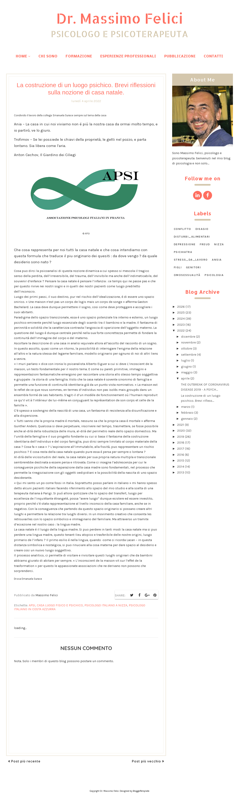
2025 (181, 312)
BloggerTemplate (141, 791)
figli (178, 267)
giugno (186, 366)
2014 (180, 466)
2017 (180, 448)
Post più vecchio (146, 761)
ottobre (186, 348)
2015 (180, 460)
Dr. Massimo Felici (119, 17)
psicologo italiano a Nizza (105, 605)
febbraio (187, 412)
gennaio (187, 419)
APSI (32, 605)
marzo (185, 407)
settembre (188, 354)
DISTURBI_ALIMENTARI (192, 236)
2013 (180, 472)
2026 (181, 307)
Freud (205, 244)
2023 (181, 325)
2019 (180, 437)
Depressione (184, 244)
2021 (180, 425)
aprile (185, 378)
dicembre (188, 336)
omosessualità (187, 275)
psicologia (214, 275)
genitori (193, 267)
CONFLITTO (182, 229)
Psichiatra (183, 252)
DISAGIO (202, 229)
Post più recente (26, 761)
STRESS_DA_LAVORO (191, 259)
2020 (181, 430)
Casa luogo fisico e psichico (60, 605)
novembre (188, 342)
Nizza (219, 244)
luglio (185, 360)
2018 (180, 442)
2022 (181, 330)
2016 (180, 455)
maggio (187, 372)
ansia (217, 259)
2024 (181, 318)
